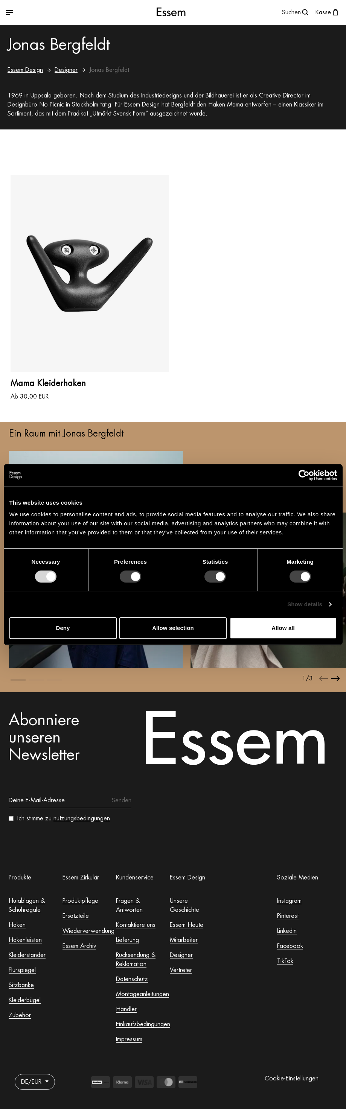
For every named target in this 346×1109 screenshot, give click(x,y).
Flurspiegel (22, 970)
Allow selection (173, 628)
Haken (17, 925)
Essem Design (25, 70)
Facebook (290, 946)
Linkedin (287, 931)
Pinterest (288, 916)
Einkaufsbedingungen (143, 1024)
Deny (63, 628)
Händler (126, 1009)
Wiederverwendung (88, 931)
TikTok (285, 961)
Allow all (283, 628)
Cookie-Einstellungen (292, 1079)
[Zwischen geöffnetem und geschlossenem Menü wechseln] (61, 12)
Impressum (129, 1039)
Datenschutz (132, 979)
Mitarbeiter (184, 940)
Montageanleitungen (142, 994)
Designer (66, 70)
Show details (304, 604)
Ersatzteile (75, 916)
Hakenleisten (25, 940)
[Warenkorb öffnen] (328, 12)
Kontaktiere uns (135, 925)
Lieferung (127, 940)
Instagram (289, 901)
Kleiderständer (27, 955)
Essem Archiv (79, 946)
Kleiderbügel (25, 1000)
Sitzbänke (21, 985)
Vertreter (181, 970)
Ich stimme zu (63, 818)
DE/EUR (35, 1082)
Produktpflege (80, 901)
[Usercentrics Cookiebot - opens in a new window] (304, 475)
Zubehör (20, 1015)
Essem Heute (186, 925)
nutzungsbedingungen (81, 818)
